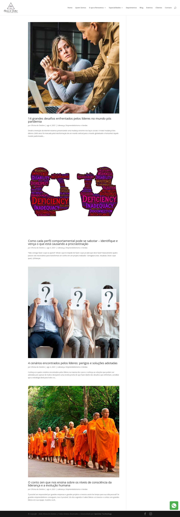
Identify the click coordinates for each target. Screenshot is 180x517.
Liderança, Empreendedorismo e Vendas (72, 125)
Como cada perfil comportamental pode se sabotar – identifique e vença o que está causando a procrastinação (73, 242)
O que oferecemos (96, 8)
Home (70, 8)
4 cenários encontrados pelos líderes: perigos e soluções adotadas (72, 363)
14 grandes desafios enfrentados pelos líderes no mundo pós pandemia (69, 120)
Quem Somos (80, 8)
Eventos (149, 8)
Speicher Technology (103, 514)
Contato (168, 8)
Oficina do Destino (38, 125)
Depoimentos (131, 8)
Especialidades (115, 8)
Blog (141, 8)
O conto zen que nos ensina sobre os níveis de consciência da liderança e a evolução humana (70, 483)
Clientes (159, 8)
